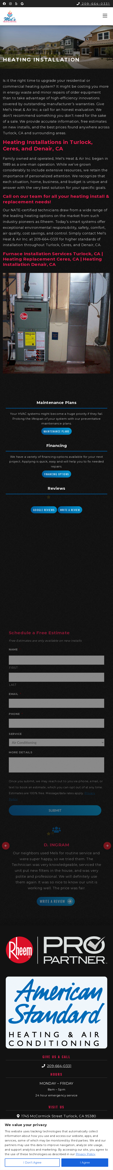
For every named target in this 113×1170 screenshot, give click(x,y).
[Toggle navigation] (105, 15)
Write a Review (70, 510)
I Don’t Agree (32, 1162)
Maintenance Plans (56, 431)
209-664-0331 (93, 4)
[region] (56, 1144)
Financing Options (56, 474)
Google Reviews (44, 510)
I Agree (85, 1162)
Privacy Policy (85, 1154)
